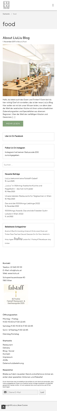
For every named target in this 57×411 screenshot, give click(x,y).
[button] (3, 407)
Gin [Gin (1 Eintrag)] (34, 234)
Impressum (8, 357)
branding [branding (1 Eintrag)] (21, 231)
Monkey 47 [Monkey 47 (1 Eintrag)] (35, 239)
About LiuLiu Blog (16, 38)
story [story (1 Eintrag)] (49, 239)
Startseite (6, 14)
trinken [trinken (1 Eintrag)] (7, 243)
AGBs (5, 360)
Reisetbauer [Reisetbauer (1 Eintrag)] (43, 239)
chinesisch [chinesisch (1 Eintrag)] (27, 231)
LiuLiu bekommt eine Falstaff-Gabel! (21, 178)
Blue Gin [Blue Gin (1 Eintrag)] (14, 231)
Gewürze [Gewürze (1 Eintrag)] (30, 234)
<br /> (28, 295)
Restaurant (8, 345)
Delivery (6, 348)
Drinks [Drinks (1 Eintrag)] (34, 231)
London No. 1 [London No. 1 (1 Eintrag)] (27, 239)
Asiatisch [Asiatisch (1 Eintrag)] (8, 231)
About (19, 42)
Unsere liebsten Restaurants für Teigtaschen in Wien (28, 196)
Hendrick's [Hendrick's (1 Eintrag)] (46, 234)
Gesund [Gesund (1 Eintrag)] (23, 234)
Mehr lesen (13, 123)
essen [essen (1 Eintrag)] (38, 231)
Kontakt (6, 354)
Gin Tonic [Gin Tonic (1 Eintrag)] (39, 234)
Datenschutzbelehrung (13, 363)
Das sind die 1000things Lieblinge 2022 (22, 203)
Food (24, 42)
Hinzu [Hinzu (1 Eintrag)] (7, 239)
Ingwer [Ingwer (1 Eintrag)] (11, 239)
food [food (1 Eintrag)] (18, 234)
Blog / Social (8, 351)
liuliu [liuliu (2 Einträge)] (18, 238)
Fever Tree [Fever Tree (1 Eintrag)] (13, 234)
